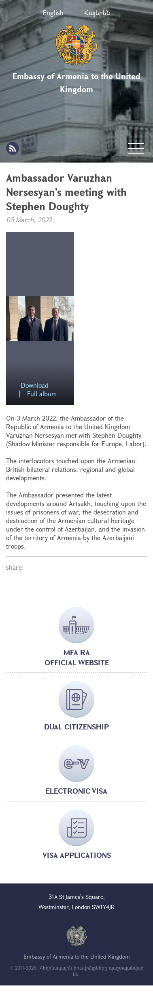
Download (35, 385)
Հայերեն (97, 12)
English (53, 12)
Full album (42, 394)
